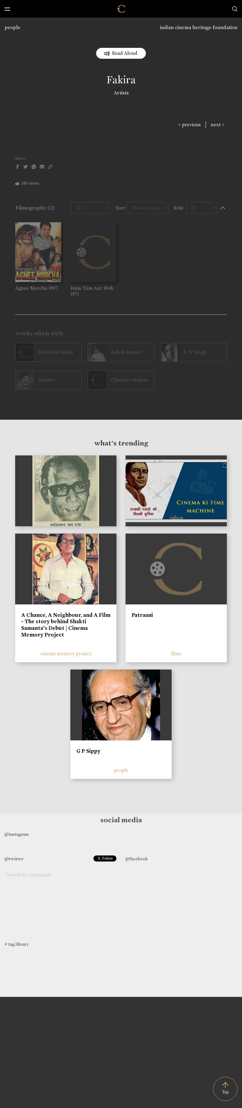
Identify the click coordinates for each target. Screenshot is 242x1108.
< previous (189, 124)
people (12, 27)
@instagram (17, 834)
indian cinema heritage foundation (198, 27)
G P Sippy (88, 751)
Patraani (142, 615)
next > (217, 124)
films (176, 654)
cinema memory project (65, 654)
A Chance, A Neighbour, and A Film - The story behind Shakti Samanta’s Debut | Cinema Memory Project (65, 625)
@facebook (137, 859)
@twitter (14, 859)
